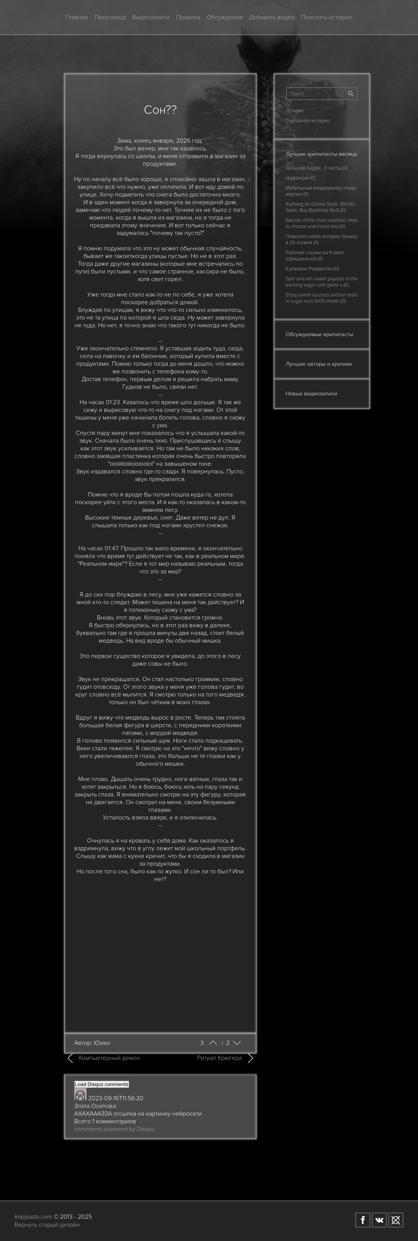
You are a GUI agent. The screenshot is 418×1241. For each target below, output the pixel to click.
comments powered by (114, 1129)
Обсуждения (225, 17)
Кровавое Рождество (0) (312, 269)
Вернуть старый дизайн (47, 1225)
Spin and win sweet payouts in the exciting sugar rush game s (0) (322, 282)
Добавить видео (272, 17)
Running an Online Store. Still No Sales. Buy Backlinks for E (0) (320, 207)
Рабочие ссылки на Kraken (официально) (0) (315, 256)
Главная (76, 17)
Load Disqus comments (101, 1084)
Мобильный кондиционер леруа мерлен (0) (321, 191)
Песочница (110, 17)
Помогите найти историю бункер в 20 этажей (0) (321, 239)
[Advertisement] (160, 953)
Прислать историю (327, 17)
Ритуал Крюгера (219, 1058)
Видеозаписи (151, 17)
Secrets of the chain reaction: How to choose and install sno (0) (322, 223)
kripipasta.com (33, 1217)
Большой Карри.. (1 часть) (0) (317, 168)
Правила (188, 17)
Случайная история (307, 121)
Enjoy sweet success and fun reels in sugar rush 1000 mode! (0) (322, 298)
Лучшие (294, 111)
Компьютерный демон (109, 1058)
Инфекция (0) (300, 178)
